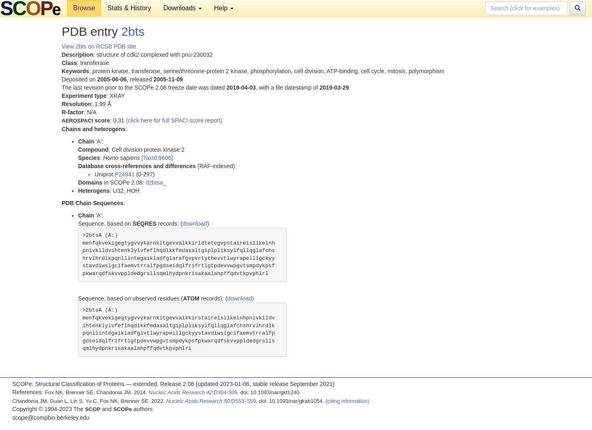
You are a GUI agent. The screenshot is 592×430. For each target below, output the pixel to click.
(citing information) (348, 401)
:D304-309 (193, 392)
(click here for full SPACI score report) (174, 120)
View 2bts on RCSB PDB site (99, 46)
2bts (133, 31)
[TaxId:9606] (157, 158)
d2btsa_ (156, 182)
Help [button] (224, 8)
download (195, 223)
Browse (84, 8)
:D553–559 (211, 401)
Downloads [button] (182, 8)
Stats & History (129, 8)
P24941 (124, 174)
